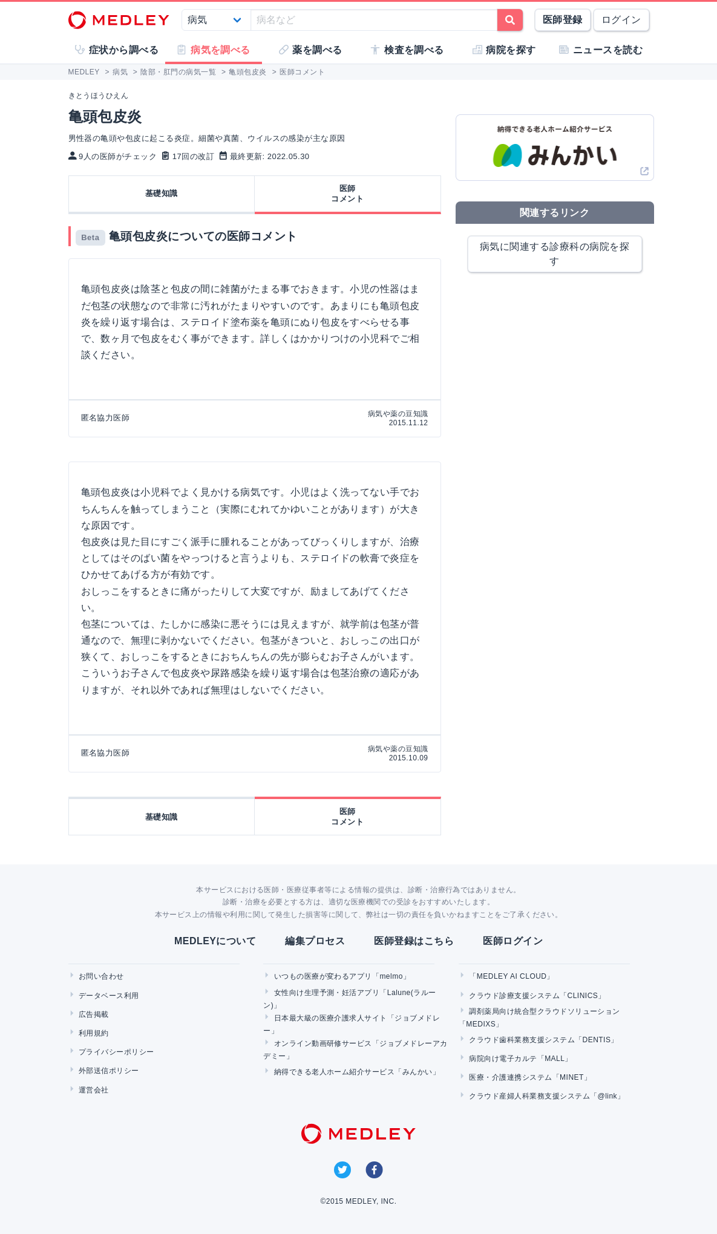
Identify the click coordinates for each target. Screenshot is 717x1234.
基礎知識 (161, 193)
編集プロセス (315, 941)
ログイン (621, 20)
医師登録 (563, 20)
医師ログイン (513, 941)
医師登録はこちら (414, 941)
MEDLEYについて (215, 941)
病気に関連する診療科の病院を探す (554, 253)
